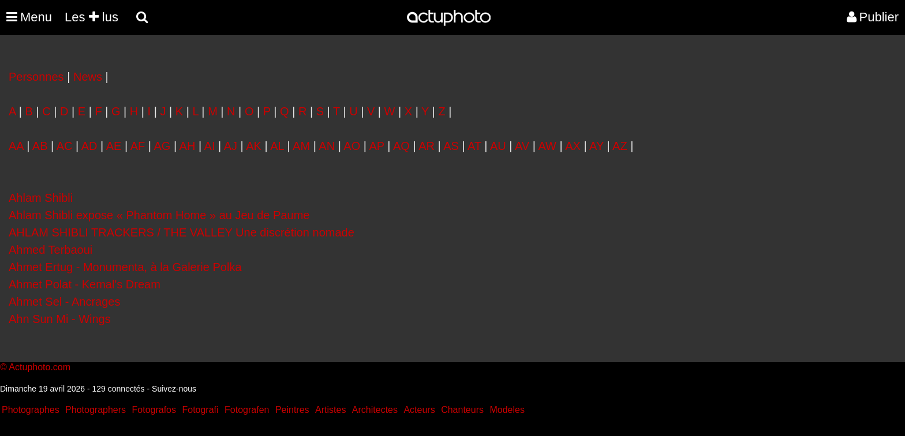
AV (522, 146)
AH (187, 146)
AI (209, 146)
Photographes (30, 410)
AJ (230, 146)
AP (376, 146)
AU (498, 146)
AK (253, 146)
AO (351, 146)
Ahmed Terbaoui (50, 249)
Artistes (330, 410)
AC (65, 146)
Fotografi (200, 410)
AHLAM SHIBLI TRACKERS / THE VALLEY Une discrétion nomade (181, 232)
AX (573, 146)
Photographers (95, 410)
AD (89, 146)
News (87, 76)
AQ (401, 146)
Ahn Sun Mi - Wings (60, 319)
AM (301, 146)
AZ (619, 146)
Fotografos (154, 410)
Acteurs (419, 410)
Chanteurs (462, 410)
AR (426, 146)
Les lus (91, 17)
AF (137, 146)
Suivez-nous (174, 388)
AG (162, 146)
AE (114, 146)
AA (16, 146)
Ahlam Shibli (41, 197)
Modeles (506, 410)
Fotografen (247, 410)
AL (277, 146)
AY (596, 146)
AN (327, 146)
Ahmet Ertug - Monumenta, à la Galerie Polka (125, 267)
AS (451, 146)
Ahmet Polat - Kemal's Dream (84, 284)
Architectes (375, 410)
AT (474, 146)
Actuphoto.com (39, 367)
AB (40, 146)
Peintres (292, 410)
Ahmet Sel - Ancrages (64, 301)
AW (547, 146)
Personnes (36, 76)
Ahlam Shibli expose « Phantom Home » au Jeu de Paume (159, 215)
